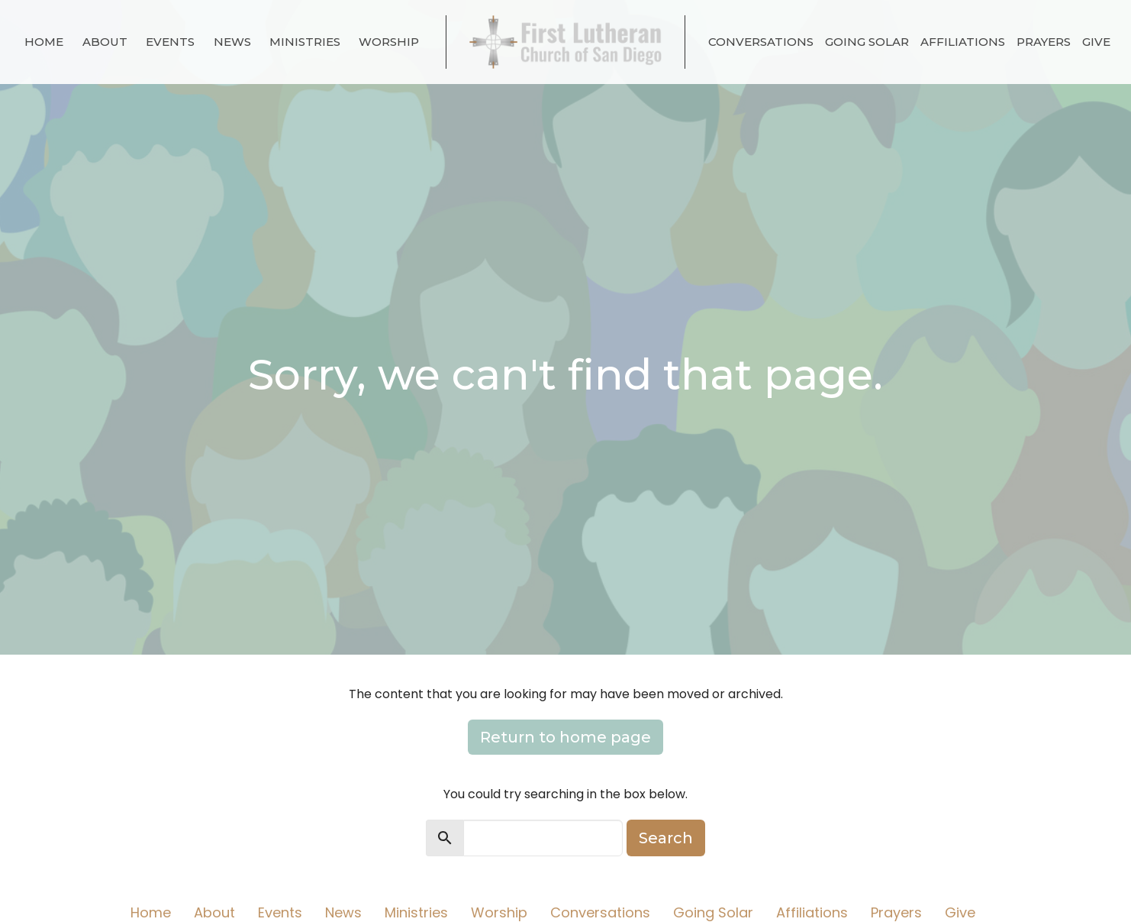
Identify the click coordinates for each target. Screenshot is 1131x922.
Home (43, 41)
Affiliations (962, 41)
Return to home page (565, 737)
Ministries (304, 41)
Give (1096, 41)
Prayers (1044, 41)
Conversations (761, 41)
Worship (389, 41)
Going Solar (867, 41)
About (104, 41)
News (232, 41)
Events (170, 41)
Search (666, 838)
